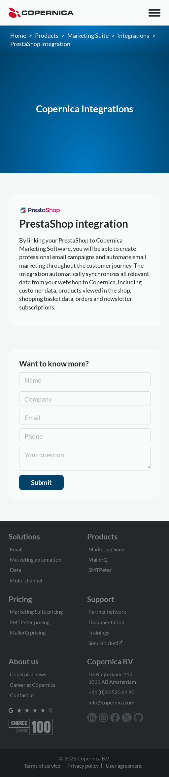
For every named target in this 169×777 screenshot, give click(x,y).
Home (18, 35)
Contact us (22, 695)
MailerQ (98, 559)
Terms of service (42, 765)
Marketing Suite (88, 35)
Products (46, 35)
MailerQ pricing (28, 632)
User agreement (124, 765)
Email (16, 549)
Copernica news (28, 674)
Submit (41, 482)
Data (15, 570)
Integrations (133, 35)
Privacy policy (83, 765)
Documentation (106, 622)
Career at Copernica (32, 685)
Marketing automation (35, 559)
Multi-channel (26, 580)
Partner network (107, 611)
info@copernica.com (111, 702)
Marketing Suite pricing (36, 611)
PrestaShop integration (40, 43)
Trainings (98, 632)
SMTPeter (100, 570)
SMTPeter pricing (30, 622)
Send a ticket (105, 643)
